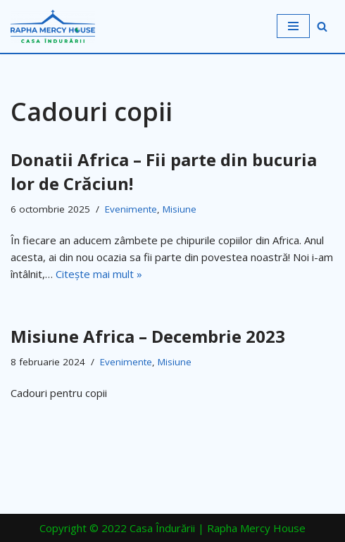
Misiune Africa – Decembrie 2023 (148, 336)
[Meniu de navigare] (293, 26)
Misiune (179, 209)
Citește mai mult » (99, 274)
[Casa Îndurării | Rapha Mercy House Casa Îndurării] (53, 26)
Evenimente (131, 209)
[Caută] (322, 26)
